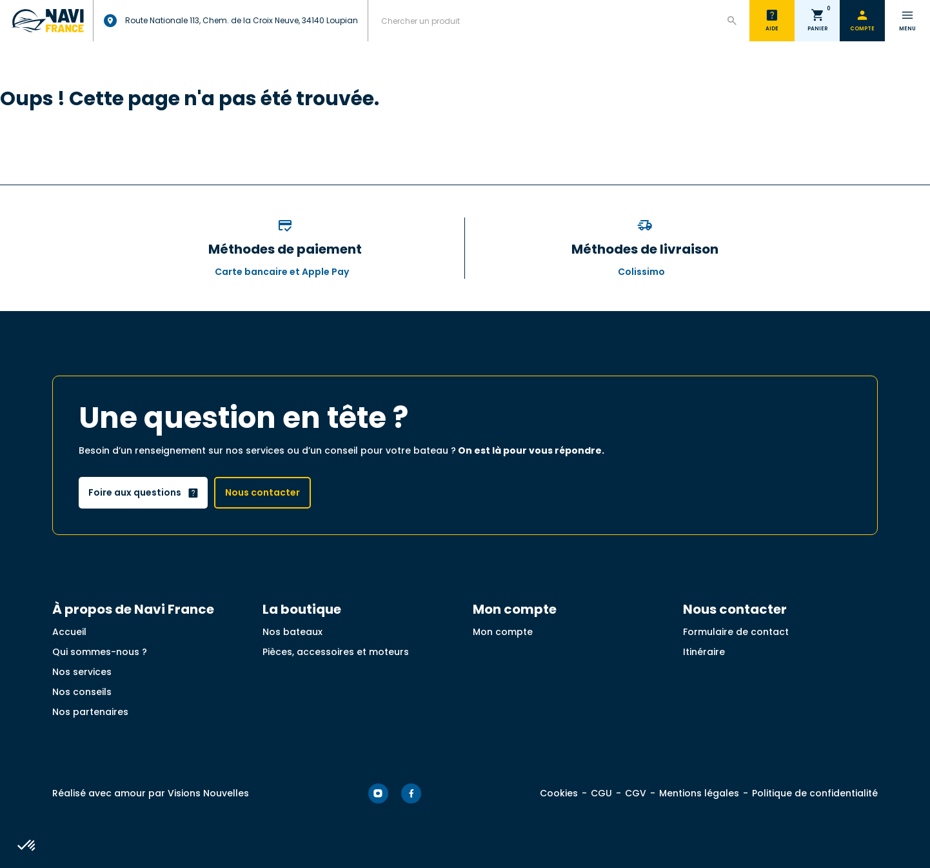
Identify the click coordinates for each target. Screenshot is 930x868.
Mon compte (503, 631)
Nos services (82, 671)
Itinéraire (704, 651)
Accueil (69, 631)
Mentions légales (699, 793)
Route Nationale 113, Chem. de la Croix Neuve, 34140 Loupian (230, 20)
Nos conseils (82, 691)
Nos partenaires (90, 711)
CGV (635, 793)
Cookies (559, 793)
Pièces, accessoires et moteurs (335, 651)
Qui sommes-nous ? (99, 651)
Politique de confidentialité (815, 793)
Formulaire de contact (736, 631)
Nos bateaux (292, 631)
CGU (601, 793)
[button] (27, 846)
